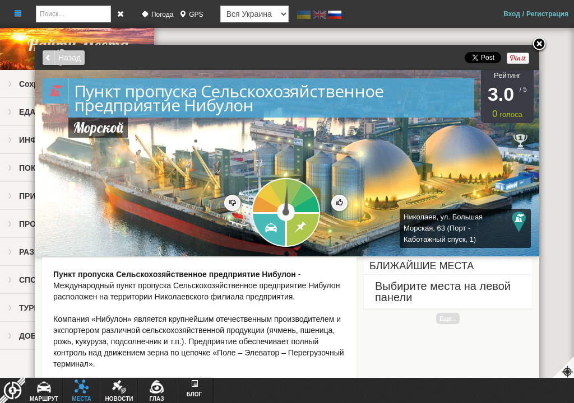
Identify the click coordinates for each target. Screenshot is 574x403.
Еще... (447, 318)
